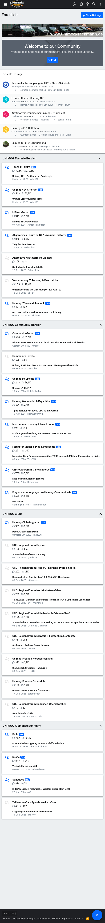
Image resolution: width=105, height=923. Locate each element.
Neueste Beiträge (12, 74)
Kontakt (7, 918)
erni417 (31, 671)
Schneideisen (34, 270)
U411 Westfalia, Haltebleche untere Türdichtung (36, 312)
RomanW (16, 101)
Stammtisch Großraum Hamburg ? (29, 668)
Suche (16, 757)
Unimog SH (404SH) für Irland (28, 143)
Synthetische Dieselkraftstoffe (27, 267)
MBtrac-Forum (20, 212)
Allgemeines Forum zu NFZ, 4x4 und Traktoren (39, 235)
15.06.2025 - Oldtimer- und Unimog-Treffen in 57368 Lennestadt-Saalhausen (51, 599)
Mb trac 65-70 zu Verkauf (25, 221)
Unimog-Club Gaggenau (26, 522)
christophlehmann (20, 86)
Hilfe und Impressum (62, 918)
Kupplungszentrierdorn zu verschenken (32, 811)
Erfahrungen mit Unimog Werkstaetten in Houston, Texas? (41, 433)
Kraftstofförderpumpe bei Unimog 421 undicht (38, 113)
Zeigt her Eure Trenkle (23, 244)
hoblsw (31, 247)
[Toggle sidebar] (100, 4)
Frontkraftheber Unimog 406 (27, 98)
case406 (31, 436)
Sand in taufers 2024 (22, 713)
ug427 (31, 293)
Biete (51, 86)
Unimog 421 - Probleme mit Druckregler (32, 176)
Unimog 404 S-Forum (49, 146)
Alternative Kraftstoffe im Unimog (32, 257)
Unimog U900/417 (21, 388)
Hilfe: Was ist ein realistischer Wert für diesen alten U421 (41, 789)
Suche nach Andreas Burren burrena (30, 645)
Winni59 (15, 146)
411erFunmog (39, 504)
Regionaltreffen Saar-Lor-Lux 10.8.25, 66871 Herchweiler (41, 577)
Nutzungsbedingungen (24, 918)
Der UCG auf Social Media (25, 531)
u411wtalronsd (35, 603)
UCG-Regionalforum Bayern (28, 545)
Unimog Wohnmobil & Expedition (31, 401)
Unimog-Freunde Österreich (28, 681)
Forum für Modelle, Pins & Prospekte (33, 446)
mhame (35, 345)
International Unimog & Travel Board (33, 424)
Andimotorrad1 (34, 716)
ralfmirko (32, 368)
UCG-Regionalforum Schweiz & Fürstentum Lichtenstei (44, 636)
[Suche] (94, 4)
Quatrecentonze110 (21, 131)
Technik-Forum (47, 101)
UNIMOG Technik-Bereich (19, 158)
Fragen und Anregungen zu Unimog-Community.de (41, 492)
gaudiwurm (33, 557)
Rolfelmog (32, 482)
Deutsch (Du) (9, 913)
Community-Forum (23, 333)
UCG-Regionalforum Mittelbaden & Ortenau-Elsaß (41, 613)
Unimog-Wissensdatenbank (28, 303)
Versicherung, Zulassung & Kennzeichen (35, 280)
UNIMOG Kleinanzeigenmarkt (22, 725)
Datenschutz (43, 918)
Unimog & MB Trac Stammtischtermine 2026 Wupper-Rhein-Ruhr (45, 365)
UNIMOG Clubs (12, 514)
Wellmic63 (16, 116)
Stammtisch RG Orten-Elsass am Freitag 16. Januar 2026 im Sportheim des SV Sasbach (56, 622)
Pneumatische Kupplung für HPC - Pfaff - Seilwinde (40, 83)
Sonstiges (18, 779)
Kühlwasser (33, 580)
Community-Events (23, 356)
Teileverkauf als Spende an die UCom (34, 802)
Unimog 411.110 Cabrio (25, 128)
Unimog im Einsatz (23, 378)
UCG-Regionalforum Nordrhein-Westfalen (36, 590)
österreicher (34, 693)
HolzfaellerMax (34, 391)
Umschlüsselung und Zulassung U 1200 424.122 (36, 289)
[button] (5, 4)
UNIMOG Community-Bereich (22, 324)
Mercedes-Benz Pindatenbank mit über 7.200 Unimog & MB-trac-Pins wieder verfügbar (56, 456)
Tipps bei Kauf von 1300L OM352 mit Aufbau (35, 410)
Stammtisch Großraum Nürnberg (28, 554)
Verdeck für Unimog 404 (24, 766)
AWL (29, 792)
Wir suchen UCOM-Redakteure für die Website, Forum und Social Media (48, 342)
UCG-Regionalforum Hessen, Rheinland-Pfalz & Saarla (43, 567)
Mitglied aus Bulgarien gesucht (28, 478)
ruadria (31, 648)
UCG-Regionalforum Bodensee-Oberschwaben (39, 704)
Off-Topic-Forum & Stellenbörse (31, 469)
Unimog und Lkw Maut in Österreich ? (31, 690)
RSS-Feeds (17, 501)
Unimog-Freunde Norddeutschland (32, 658)
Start (77, 918)
